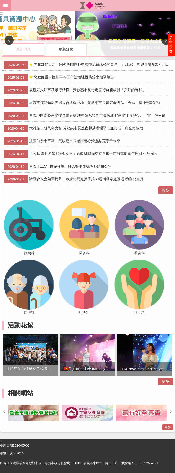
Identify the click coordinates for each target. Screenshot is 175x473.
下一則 (165, 40)
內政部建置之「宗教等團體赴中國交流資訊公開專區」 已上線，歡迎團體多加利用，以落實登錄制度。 (88, 65)
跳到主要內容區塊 (2, 2)
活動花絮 (20, 325)
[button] (87, 35)
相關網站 (20, 393)
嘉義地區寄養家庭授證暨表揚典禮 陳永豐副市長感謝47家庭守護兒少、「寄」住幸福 (84, 116)
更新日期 (6, 445)
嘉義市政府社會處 (93, 5)
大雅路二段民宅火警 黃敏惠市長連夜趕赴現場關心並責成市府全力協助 (73, 128)
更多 (165, 190)
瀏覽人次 (6, 453)
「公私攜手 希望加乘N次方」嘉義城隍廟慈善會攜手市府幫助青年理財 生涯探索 (81, 154)
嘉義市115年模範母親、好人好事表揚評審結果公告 (58, 166)
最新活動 (66, 49)
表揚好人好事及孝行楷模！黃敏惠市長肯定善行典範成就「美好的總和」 (75, 90)
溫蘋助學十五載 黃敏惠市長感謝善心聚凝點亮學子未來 (62, 141)
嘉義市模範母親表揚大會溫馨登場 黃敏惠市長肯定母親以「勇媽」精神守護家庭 (82, 103)
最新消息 (23, 49)
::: (1, 13)
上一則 (9, 40)
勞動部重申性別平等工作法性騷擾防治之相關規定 (59, 77)
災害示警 (171, 45)
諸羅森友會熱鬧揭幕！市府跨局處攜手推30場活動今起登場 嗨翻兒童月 (74, 179)
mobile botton (5, 5)
